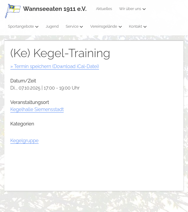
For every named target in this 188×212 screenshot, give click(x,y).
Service (74, 26)
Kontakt (138, 26)
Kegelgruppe (24, 140)
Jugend (52, 26)
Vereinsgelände (106, 26)
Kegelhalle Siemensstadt (37, 109)
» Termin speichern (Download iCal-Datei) (54, 66)
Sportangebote (23, 26)
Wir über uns (132, 8)
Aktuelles (104, 8)
